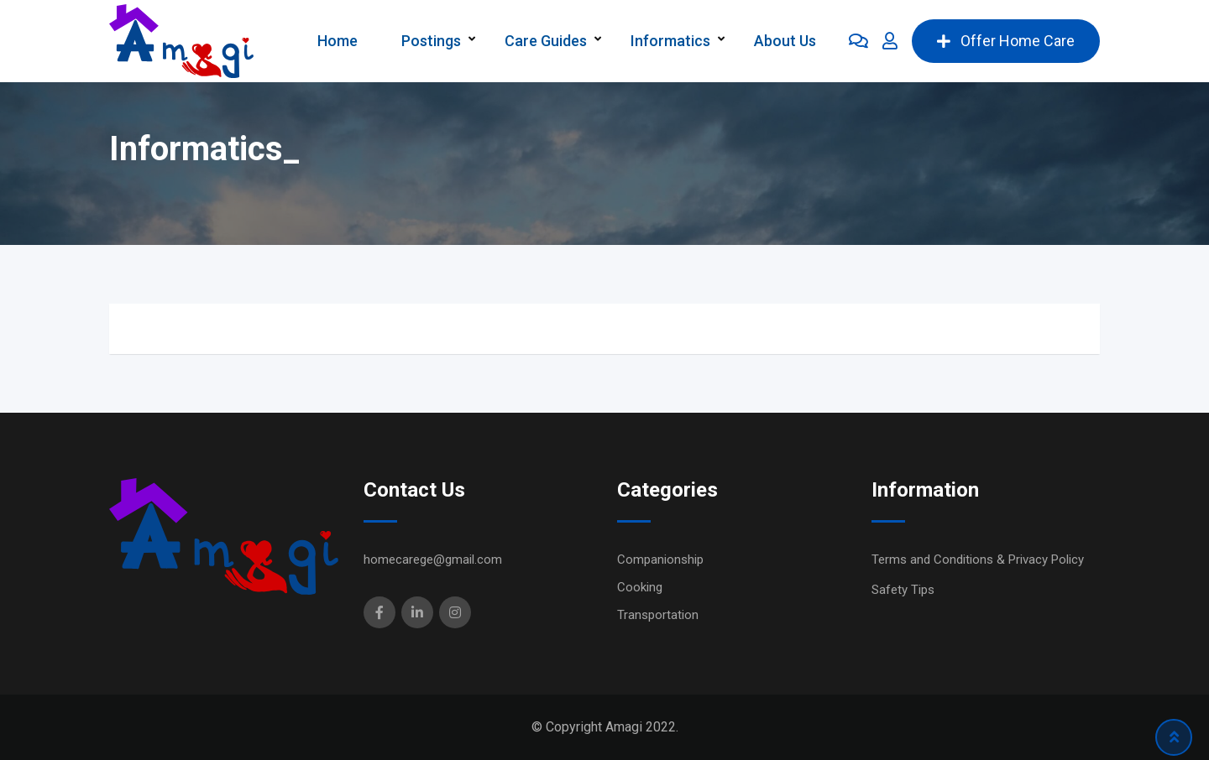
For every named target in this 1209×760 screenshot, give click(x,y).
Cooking (639, 587)
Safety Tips (902, 589)
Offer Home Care (1006, 40)
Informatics (670, 40)
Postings (431, 40)
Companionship (660, 559)
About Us (785, 40)
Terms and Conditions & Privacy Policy (977, 559)
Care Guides (546, 40)
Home (337, 40)
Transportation (658, 614)
